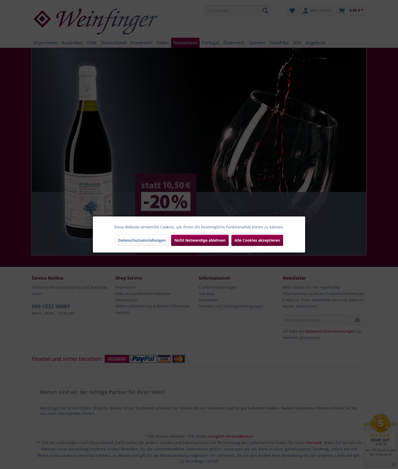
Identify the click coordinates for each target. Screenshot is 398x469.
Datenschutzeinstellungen (142, 240)
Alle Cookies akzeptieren (257, 240)
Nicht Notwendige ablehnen (200, 240)
